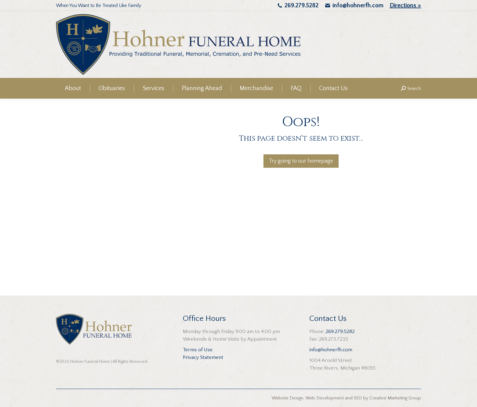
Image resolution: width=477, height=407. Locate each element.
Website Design (287, 398)
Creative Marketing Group (395, 398)
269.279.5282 (301, 5)
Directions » (405, 5)
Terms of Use (198, 350)
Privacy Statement (203, 357)
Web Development (324, 398)
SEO (358, 398)
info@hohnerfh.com (358, 5)
